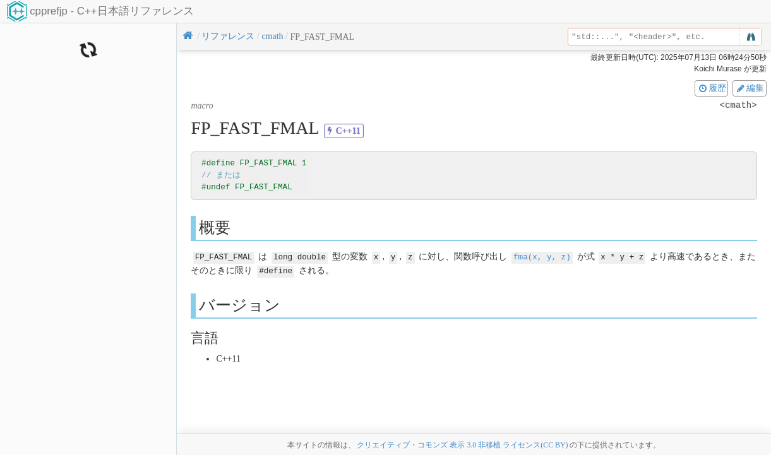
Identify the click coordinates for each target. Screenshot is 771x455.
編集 (749, 88)
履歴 (711, 88)
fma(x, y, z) (542, 256)
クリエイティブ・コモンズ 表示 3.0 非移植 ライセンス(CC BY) (462, 444)
